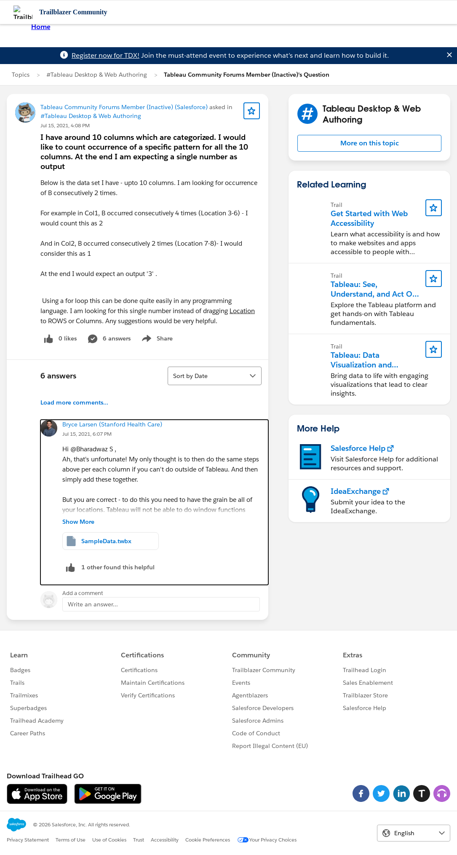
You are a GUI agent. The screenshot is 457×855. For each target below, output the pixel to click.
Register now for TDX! (105, 55)
